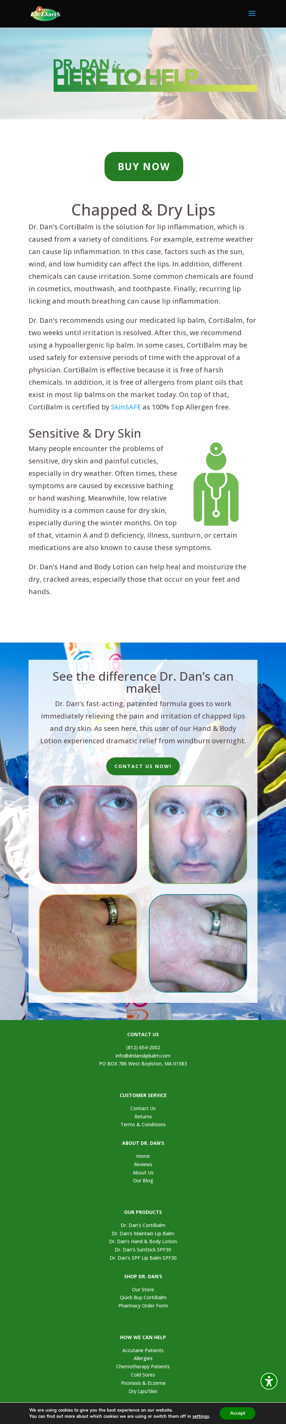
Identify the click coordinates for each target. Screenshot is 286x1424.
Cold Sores (143, 1374)
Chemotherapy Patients (143, 1366)
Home (143, 1156)
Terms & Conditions (143, 1124)
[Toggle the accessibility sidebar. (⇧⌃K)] (269, 1381)
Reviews (143, 1164)
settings (201, 1416)
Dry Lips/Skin (143, 1391)
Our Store (143, 1289)
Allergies (143, 1358)
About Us (143, 1172)
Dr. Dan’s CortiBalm (143, 1225)
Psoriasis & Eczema (143, 1383)
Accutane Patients (143, 1350)
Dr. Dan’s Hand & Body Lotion (143, 1241)
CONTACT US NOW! (143, 766)
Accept (240, 1413)
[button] (251, 18)
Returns (143, 1116)
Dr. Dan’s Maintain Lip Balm (143, 1233)
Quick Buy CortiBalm (143, 1297)
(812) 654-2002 (143, 1047)
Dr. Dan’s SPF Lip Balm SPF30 (143, 1258)
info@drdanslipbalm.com (143, 1055)
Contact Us (143, 1108)
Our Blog (143, 1180)
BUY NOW (144, 166)
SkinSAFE (126, 407)
